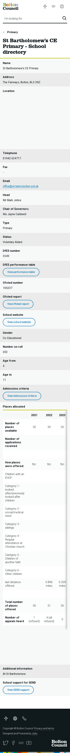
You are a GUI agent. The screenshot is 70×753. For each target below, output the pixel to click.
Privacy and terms (44, 728)
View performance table (21, 272)
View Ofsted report (18, 304)
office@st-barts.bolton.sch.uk (21, 186)
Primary (12, 32)
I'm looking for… (14, 18)
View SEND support (18, 689)
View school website (19, 322)
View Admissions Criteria (22, 395)
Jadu (34, 733)
